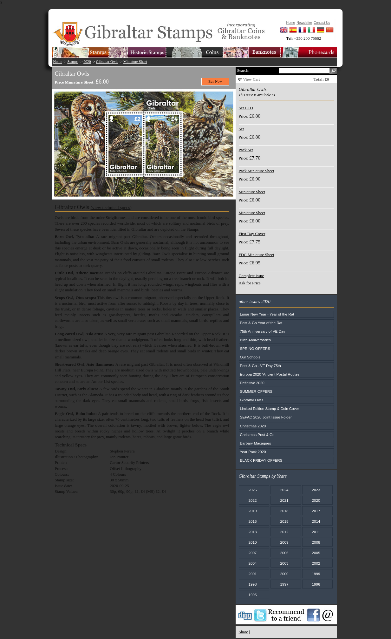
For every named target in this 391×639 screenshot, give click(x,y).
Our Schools (250, 357)
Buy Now (215, 81)
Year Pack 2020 (253, 452)
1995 (252, 595)
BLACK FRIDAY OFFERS (261, 460)
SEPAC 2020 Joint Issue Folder (266, 417)
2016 (252, 521)
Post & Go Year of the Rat (261, 323)
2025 (252, 490)
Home (57, 62)
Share (243, 631)
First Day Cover (252, 233)
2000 (284, 574)
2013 (252, 532)
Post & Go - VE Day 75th (260, 366)
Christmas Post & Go (257, 434)
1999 (316, 574)
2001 (252, 574)
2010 (252, 542)
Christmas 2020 (253, 426)
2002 (316, 563)
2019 (252, 511)
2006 (284, 553)
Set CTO (246, 107)
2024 (284, 490)
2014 (316, 521)
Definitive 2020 (252, 383)
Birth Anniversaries (255, 340)
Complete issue (251, 275)
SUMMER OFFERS (256, 391)
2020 (87, 62)
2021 (284, 500)
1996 (316, 584)
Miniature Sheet (135, 62)
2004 (252, 563)
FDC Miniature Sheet (256, 254)
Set (241, 128)
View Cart (251, 79)
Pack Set (246, 149)
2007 (252, 553)
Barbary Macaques (255, 443)
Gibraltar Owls (107, 62)
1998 (252, 584)
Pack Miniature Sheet (256, 170)
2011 (316, 532)
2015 (284, 521)
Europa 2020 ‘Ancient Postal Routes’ (270, 374)
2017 (316, 511)
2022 (252, 500)
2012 (284, 532)
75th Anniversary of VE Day (262, 331)
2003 (284, 563)
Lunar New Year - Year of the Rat (267, 314)
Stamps (72, 62)
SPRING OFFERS (255, 348)
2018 (284, 511)
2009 (284, 542)
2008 (316, 542)
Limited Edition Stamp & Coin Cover (269, 408)
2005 (316, 553)
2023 (316, 490)
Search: (243, 70)
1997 (284, 584)
